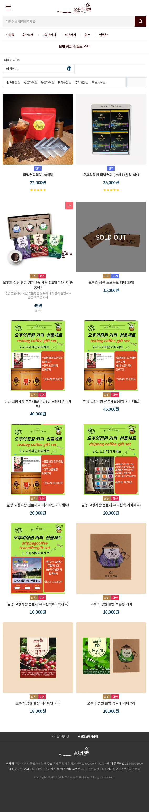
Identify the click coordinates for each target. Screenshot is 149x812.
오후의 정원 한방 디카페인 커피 (38, 703)
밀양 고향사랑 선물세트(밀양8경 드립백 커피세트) (38, 403)
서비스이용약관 (60, 736)
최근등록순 (98, 82)
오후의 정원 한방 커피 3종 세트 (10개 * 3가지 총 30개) (38, 285)
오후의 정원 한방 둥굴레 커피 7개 (111, 703)
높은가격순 (47, 82)
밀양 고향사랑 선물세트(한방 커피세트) (111, 401)
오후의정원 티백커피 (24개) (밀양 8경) (111, 174)
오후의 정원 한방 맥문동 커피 (111, 604)
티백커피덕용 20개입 (38, 174)
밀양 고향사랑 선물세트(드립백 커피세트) (111, 504)
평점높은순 (64, 82)
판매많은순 (13, 82)
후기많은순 (81, 82)
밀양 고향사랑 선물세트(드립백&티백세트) (38, 604)
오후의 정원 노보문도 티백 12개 (111, 282)
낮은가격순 (30, 82)
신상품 (10, 34)
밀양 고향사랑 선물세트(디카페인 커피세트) (38, 504)
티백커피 (38, 68)
